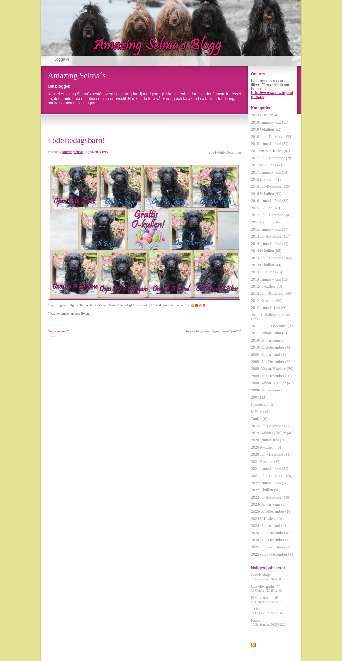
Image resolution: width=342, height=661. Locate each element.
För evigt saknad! (266, 599)
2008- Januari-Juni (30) (269, 390)
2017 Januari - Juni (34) (269, 172)
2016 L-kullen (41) (266, 179)
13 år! (266, 611)
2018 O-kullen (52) (266, 129)
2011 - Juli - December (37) (272, 326)
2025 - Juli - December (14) (273, 554)
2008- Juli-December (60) (271, 376)
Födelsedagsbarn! (76, 140)
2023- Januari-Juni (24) (269, 504)
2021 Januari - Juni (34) (269, 468)
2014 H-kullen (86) (266, 250)
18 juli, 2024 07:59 (97, 152)
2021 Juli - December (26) (271, 476)
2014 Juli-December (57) (270, 236)
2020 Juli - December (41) (271, 454)
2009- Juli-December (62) (271, 361)
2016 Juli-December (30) (270, 186)
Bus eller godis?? (266, 588)
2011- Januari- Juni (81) (269, 333)
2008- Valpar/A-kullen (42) (272, 383)
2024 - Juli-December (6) (271, 533)
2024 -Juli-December (224, 152)
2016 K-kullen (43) (266, 193)
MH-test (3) (260, 411)
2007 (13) (258, 397)
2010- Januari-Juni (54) (269, 340)
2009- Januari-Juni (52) (269, 354)
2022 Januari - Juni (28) (269, 483)
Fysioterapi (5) (262, 404)
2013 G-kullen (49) (266, 265)
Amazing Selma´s (76, 75)
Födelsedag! (268, 577)
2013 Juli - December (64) (271, 258)
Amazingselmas (72, 152)
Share (51, 336)
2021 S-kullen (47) (266, 461)
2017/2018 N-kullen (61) (270, 151)
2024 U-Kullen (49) (266, 518)
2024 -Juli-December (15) (271, 540)
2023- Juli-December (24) (271, 511)
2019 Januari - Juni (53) (269, 122)
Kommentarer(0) (58, 331)
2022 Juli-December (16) (270, 497)
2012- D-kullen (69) (267, 300)
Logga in (61, 59)
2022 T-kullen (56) (265, 490)
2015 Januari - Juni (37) (269, 229)
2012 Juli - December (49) (271, 293)
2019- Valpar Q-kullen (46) (272, 433)
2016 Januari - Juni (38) (269, 200)
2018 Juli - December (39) (271, 136)
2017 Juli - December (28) (271, 158)
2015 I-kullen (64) (265, 222)
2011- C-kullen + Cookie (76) (270, 317)
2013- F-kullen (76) (266, 272)
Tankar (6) (259, 418)
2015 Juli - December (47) (271, 215)
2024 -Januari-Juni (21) (269, 525)
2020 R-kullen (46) (266, 447)
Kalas (268, 622)
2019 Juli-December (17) (270, 426)
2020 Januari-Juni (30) (269, 440)
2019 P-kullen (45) (266, 115)
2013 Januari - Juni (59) (269, 279)
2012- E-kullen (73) (266, 286)
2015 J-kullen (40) (265, 208)
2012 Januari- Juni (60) (269, 308)
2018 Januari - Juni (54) (269, 143)
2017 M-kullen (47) (266, 165)
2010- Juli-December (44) (271, 347)
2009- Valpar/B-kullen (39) (272, 369)
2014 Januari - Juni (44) (269, 243)
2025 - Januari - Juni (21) (271, 547)
